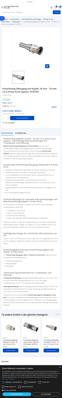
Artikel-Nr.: (6, 106)
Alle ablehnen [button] (46, 394)
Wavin (25, 337)
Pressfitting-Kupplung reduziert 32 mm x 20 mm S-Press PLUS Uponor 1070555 (10, 342)
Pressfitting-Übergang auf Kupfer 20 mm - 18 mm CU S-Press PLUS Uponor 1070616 (51, 342)
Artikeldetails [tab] (20, 133)
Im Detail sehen (10, 350)
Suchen (56, 12)
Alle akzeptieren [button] (17, 394)
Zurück (56, 314)
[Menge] (4, 118)
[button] (31, 390)
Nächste (59, 314)
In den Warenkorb (22, 118)
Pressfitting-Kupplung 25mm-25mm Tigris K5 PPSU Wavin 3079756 (31, 342)
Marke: (4, 103)
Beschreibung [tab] (7, 133)
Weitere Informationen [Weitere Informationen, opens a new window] (8, 379)
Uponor (9, 103)
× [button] (60, 367)
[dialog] (31, 381)
